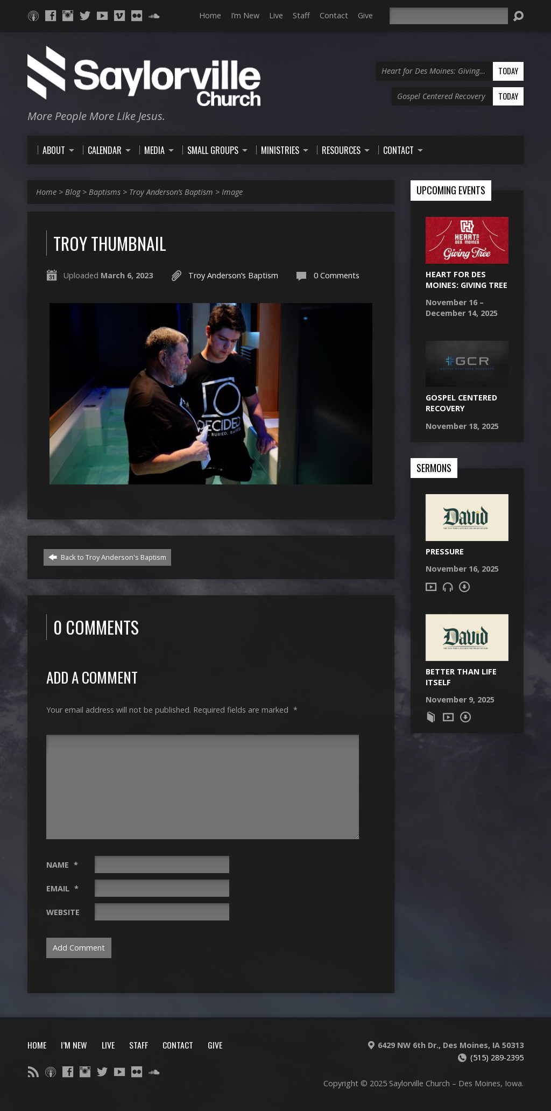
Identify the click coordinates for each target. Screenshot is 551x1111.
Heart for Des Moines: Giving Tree (466, 279)
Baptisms (105, 192)
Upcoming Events (450, 190)
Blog (72, 192)
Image (232, 192)
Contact (334, 15)
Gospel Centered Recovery (461, 402)
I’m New (245, 15)
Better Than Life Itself (461, 676)
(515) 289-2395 (497, 1057)
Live (276, 15)
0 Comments (336, 275)
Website (63, 912)
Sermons (433, 468)
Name (62, 865)
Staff (301, 15)
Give (365, 15)
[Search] (449, 16)
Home (210, 15)
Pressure (445, 551)
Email (62, 888)
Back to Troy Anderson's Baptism (107, 557)
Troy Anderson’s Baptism (171, 192)
